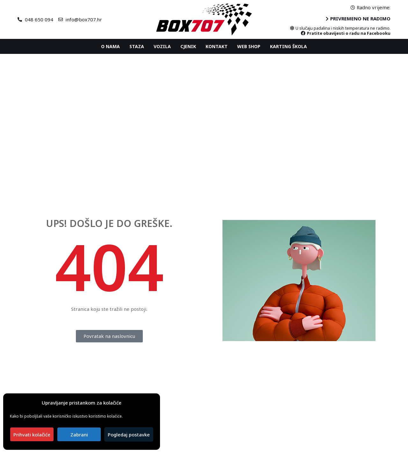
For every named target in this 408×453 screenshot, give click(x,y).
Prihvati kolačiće (31, 434)
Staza (136, 46)
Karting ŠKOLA (288, 46)
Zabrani (79, 434)
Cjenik (188, 46)
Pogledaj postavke (129, 434)
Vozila (162, 46)
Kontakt (217, 46)
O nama (110, 46)
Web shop (248, 46)
